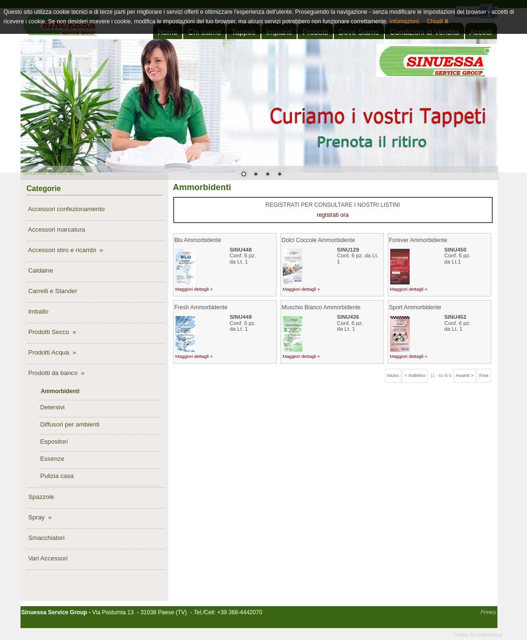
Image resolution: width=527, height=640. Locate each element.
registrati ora (333, 215)
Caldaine (40, 270)
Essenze (51, 458)
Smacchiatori (46, 537)
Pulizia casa (56, 475)
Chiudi (437, 21)
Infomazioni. (404, 21)
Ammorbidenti (60, 391)
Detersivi (52, 407)
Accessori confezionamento (66, 209)
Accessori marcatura (56, 229)
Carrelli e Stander (52, 291)
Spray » (39, 517)
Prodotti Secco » (51, 331)
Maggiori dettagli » (194, 289)
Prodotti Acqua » (51, 352)
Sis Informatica (486, 635)
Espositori (53, 441)
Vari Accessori (47, 558)
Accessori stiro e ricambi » (65, 250)
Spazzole (40, 496)
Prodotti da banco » (56, 372)
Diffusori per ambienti (69, 424)
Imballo (38, 311)
